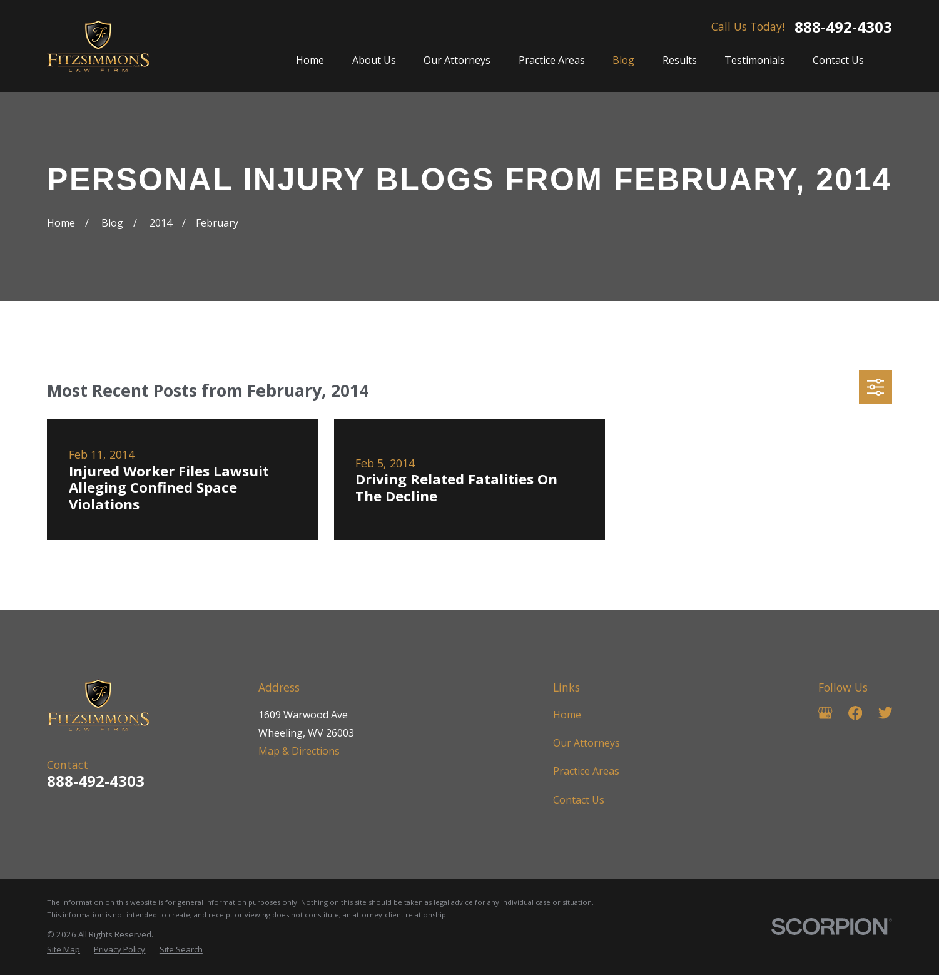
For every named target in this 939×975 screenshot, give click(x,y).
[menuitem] (63, 949)
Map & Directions (299, 751)
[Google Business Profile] (825, 713)
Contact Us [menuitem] (838, 60)
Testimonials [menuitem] (754, 60)
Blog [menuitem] (623, 60)
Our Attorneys (586, 743)
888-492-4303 (843, 26)
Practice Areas (586, 771)
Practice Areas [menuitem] (552, 60)
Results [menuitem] (679, 60)
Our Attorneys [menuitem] (457, 60)
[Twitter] (885, 713)
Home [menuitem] (310, 60)
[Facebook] (855, 713)
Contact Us (578, 800)
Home (567, 715)
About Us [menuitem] (374, 60)
